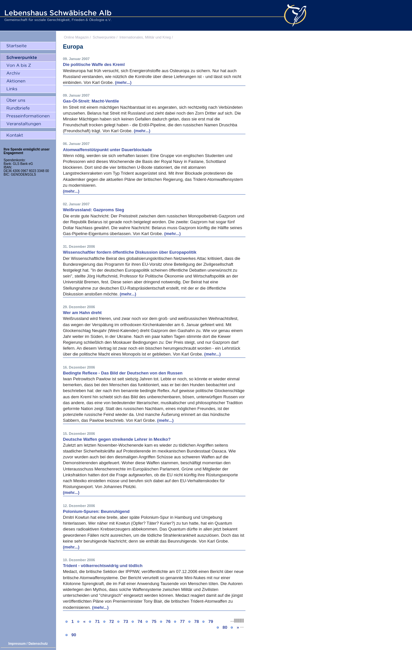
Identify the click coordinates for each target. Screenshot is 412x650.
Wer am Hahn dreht (82, 312)
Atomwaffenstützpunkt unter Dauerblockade (107, 149)
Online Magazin (76, 37)
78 (196, 621)
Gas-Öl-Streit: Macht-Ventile (91, 101)
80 (225, 627)
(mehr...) (123, 82)
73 (125, 621)
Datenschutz (38, 643)
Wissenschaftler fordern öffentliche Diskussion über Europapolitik (129, 252)
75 (154, 621)
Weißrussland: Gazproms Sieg (93, 209)
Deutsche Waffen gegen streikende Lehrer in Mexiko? (116, 439)
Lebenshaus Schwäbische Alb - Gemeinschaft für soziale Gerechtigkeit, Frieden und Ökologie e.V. (57, 15)
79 (210, 621)
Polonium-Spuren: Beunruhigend (96, 511)
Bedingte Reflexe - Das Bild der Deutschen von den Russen (123, 373)
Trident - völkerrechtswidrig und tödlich (102, 565)
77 (182, 621)
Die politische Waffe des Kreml (94, 64)
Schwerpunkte (104, 37)
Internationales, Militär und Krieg (145, 37)
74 (140, 621)
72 (111, 621)
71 (97, 621)
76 (168, 621)
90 (73, 634)
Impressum (16, 643)
